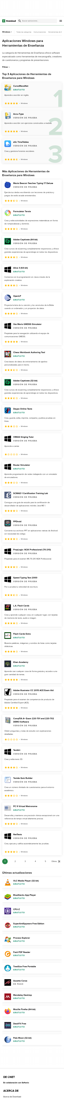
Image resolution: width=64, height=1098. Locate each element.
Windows (7, 32)
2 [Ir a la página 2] (15, 861)
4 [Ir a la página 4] (35, 861)
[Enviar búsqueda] (19, 21)
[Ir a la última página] (56, 861)
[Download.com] (9, 20)
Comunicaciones (40, 32)
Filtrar (6, 67)
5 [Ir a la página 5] (45, 861)
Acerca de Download (12, 1097)
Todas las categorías (23, 32)
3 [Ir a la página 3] (25, 861)
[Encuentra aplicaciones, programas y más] (37, 21)
